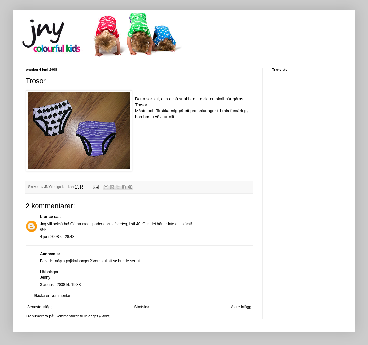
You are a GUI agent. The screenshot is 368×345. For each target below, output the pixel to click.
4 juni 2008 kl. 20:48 (57, 236)
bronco (46, 216)
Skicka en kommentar (52, 295)
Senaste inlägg (39, 307)
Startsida (141, 307)
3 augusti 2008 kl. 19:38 (60, 285)
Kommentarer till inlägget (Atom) (82, 316)
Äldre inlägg (241, 307)
